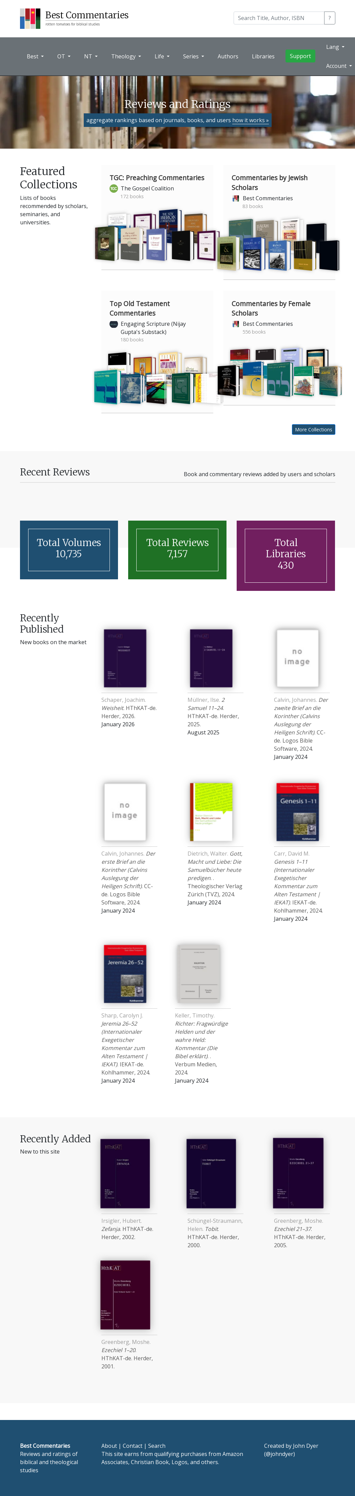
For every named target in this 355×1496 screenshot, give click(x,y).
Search (156, 1446)
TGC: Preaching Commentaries (157, 177)
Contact (132, 1446)
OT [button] (61, 56)
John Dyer (305, 1446)
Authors (228, 56)
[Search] (279, 18)
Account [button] (337, 66)
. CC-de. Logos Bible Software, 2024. (301, 724)
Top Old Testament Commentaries (140, 308)
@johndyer (279, 1454)
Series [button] (191, 56)
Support (300, 56)
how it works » (250, 120)
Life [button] (160, 56)
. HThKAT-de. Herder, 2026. (129, 708)
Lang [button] (333, 47)
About (109, 1446)
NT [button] (89, 56)
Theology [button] (124, 56)
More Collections (313, 429)
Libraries (263, 56)
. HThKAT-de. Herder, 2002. (127, 1229)
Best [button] (33, 56)
